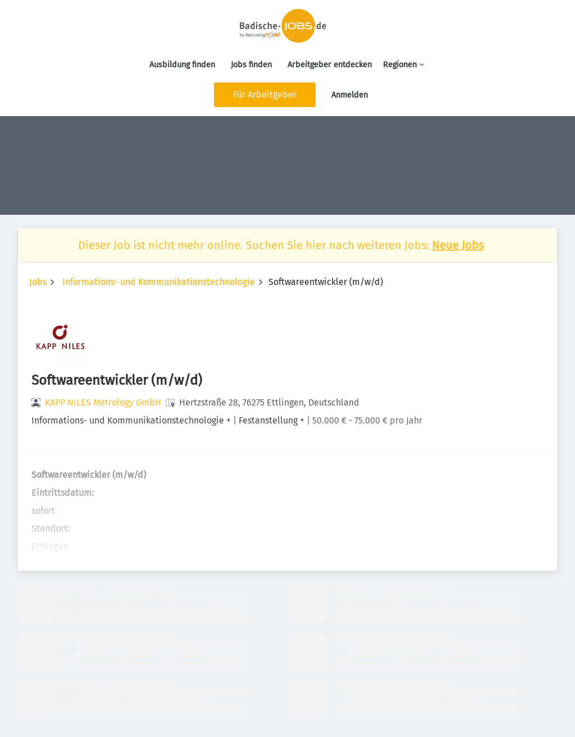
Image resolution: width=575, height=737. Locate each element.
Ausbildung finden (182, 65)
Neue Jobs (457, 245)
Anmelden (349, 95)
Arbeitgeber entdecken (330, 65)
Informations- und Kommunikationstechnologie (158, 282)
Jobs (38, 282)
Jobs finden (251, 65)
